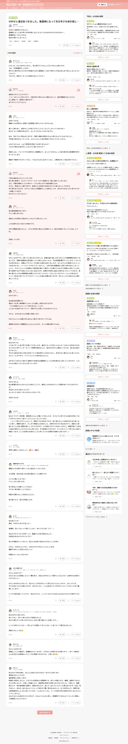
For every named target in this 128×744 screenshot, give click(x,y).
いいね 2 (76, 106)
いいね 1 (76, 454)
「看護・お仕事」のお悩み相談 (28, 8)
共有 (66, 45)
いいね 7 (76, 80)
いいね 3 (76, 401)
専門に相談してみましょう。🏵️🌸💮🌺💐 (24, 450)
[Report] (60, 45)
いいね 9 (76, 198)
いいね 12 (76, 45)
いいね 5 (76, 243)
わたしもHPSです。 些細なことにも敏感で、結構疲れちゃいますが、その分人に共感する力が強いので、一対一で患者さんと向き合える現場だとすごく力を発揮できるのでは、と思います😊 (44, 651)
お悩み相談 (14, 8)
